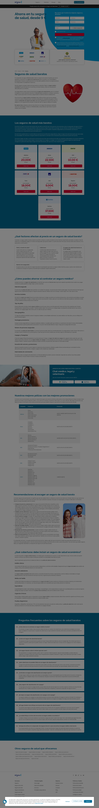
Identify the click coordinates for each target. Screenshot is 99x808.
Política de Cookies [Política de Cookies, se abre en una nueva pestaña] (39, 803)
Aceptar (88, 801)
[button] (5, 802)
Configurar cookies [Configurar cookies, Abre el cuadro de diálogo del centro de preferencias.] (77, 801)
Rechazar (67, 801)
